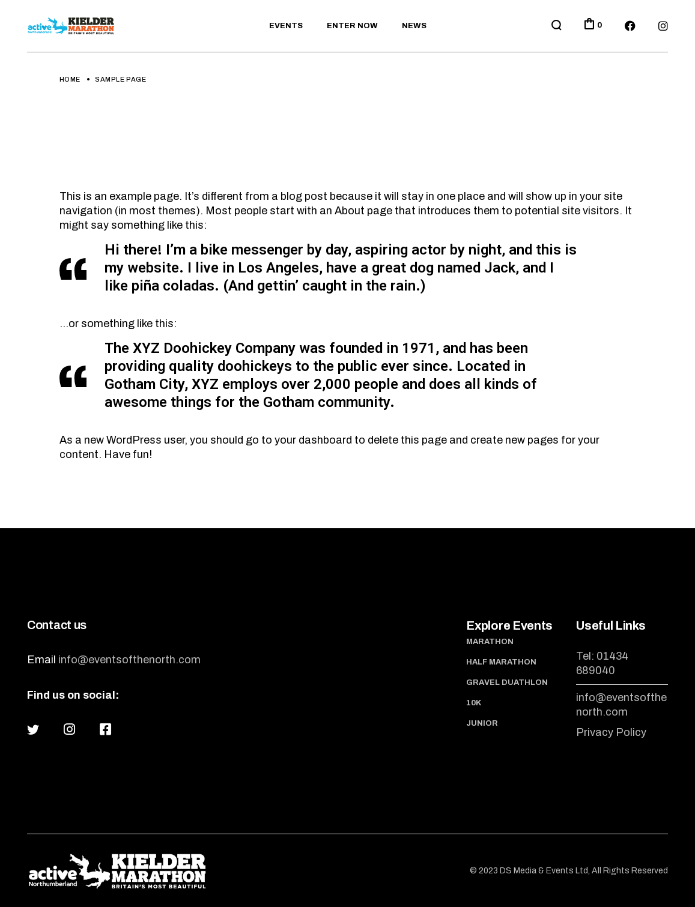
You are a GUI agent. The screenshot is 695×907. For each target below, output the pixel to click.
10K (473, 703)
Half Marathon (501, 662)
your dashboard (313, 440)
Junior (482, 723)
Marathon (490, 641)
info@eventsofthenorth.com (129, 660)
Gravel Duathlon (507, 682)
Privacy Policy (611, 732)
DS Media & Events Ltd (544, 870)
